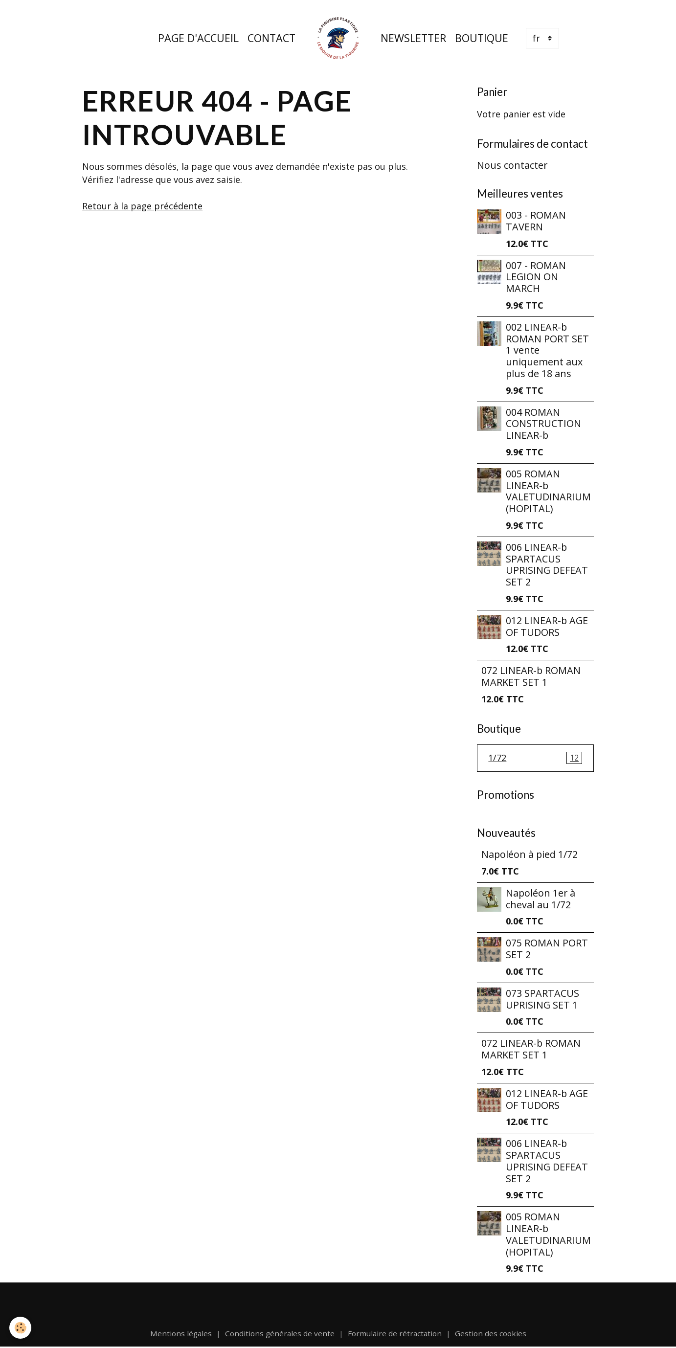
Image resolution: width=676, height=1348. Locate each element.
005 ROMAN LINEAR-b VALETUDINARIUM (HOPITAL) (548, 491)
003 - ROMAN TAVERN (536, 220)
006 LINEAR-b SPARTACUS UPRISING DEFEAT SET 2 (547, 564)
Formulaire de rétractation (395, 1333)
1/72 (535, 758)
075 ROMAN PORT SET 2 (547, 948)
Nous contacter (512, 165)
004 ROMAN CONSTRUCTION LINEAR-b (543, 423)
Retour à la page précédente (142, 206)
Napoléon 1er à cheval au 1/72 (540, 898)
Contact (271, 38)
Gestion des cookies (490, 1333)
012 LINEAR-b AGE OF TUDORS (547, 626)
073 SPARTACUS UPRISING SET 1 (542, 999)
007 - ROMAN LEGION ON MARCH (536, 277)
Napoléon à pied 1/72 (529, 854)
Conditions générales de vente (280, 1333)
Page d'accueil (198, 38)
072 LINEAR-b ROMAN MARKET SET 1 (531, 676)
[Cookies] (21, 1328)
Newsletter (413, 38)
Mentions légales (181, 1333)
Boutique (481, 38)
